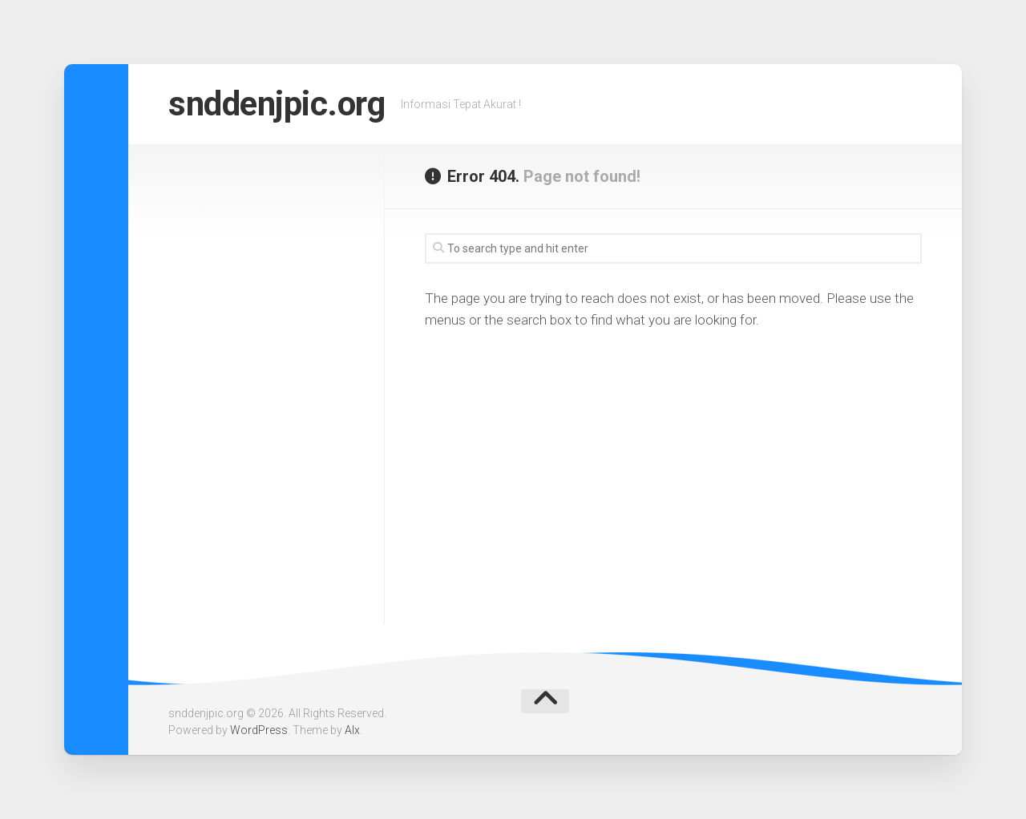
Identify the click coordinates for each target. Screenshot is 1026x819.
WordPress (259, 730)
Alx (352, 730)
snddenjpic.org (276, 103)
